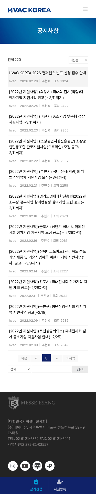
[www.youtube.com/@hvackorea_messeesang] (25, 466)
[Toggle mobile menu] (85, 9)
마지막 (70, 358)
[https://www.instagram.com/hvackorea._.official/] (13, 466)
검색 (80, 369)
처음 (24, 358)
